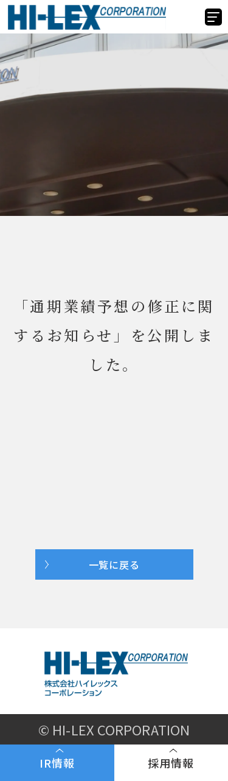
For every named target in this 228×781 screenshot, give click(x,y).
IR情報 (57, 763)
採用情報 (171, 763)
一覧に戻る (114, 564)
